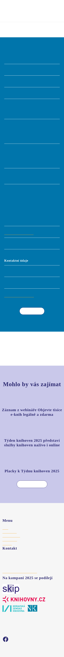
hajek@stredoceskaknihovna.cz (19, 572)
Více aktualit (29, 484)
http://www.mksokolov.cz (20, 233)
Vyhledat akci (12, 14)
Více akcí (29, 311)
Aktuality (7, 544)
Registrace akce (11, 536)
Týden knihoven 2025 (32, 5)
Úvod (5, 27)
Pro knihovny (9, 532)
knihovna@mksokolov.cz (19, 296)
